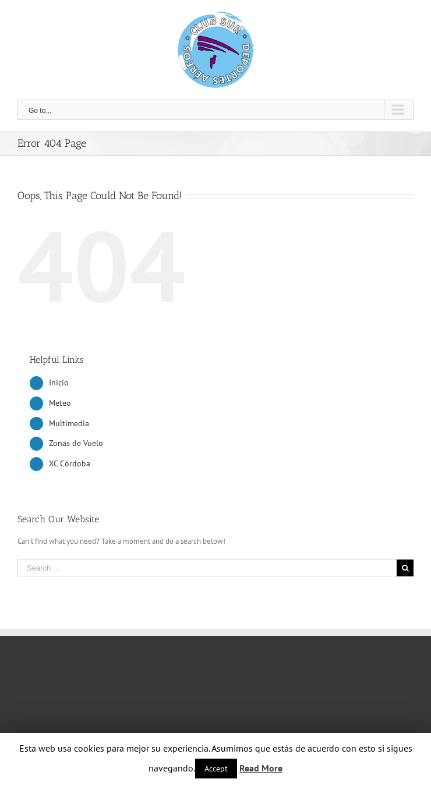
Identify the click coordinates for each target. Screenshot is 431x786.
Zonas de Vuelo (76, 443)
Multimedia (69, 423)
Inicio (59, 382)
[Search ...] (207, 568)
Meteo (60, 403)
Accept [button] (216, 768)
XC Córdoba (69, 463)
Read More (260, 768)
